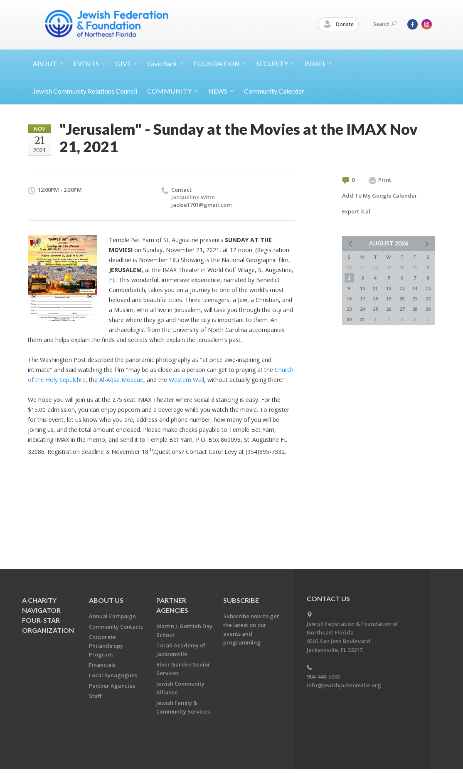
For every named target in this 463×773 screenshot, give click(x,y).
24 (362, 309)
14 (414, 288)
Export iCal (356, 211)
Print (380, 180)
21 (414, 298)
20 (401, 298)
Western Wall (186, 380)
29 (428, 309)
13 (401, 288)
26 (388, 309)
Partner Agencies (112, 685)
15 (428, 288)
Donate (339, 24)
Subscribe (241, 600)
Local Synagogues (113, 675)
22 (428, 298)
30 (349, 319)
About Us (106, 600)
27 (401, 309)
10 (362, 288)
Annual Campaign (112, 616)
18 (375, 298)
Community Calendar (274, 91)
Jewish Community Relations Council (85, 91)
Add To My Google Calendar (379, 195)
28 (414, 309)
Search (385, 23)
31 (362, 319)
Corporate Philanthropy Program (106, 645)
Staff (95, 696)
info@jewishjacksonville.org (344, 685)
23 (349, 309)
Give (166, 63)
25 (375, 309)
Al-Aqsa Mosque (121, 380)
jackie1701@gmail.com (201, 204)
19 (388, 298)
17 (362, 298)
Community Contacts (116, 626)
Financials (102, 665)
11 (375, 288)
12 (388, 288)
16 (349, 298)
